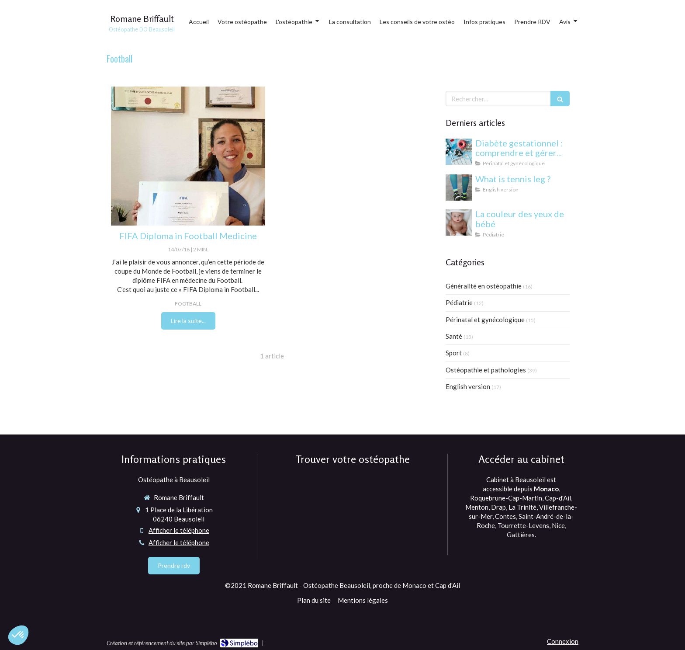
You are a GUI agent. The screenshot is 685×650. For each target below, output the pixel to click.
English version (468, 386)
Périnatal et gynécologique (485, 319)
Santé (454, 336)
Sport (454, 353)
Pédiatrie (459, 302)
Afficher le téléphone (179, 530)
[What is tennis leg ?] (459, 187)
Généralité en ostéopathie (484, 286)
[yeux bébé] (459, 222)
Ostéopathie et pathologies (486, 370)
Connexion (562, 641)
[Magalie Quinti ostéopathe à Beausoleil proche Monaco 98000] (188, 156)
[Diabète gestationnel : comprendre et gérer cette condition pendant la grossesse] (459, 152)
